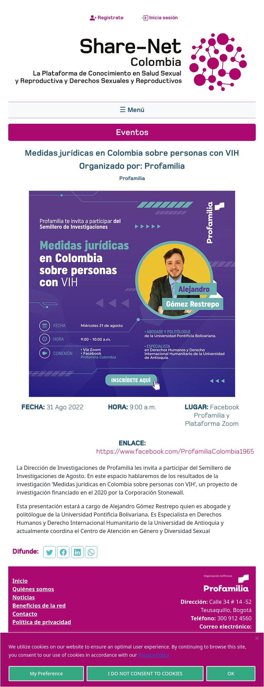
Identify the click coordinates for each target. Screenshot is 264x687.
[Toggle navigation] (132, 110)
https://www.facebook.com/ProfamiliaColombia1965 (175, 451)
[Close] (257, 638)
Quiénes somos (33, 589)
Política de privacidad (41, 622)
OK (231, 673)
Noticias (23, 597)
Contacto (24, 614)
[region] (132, 659)
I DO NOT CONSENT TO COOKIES (145, 673)
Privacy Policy (154, 655)
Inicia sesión (159, 17)
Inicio (20, 581)
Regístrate (106, 17)
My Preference (46, 673)
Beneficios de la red (39, 605)
